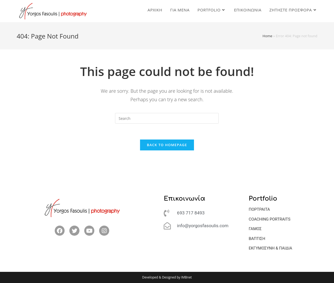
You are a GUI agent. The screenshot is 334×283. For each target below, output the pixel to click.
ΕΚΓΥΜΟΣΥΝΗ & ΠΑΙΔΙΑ (270, 248)
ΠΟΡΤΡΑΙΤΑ (259, 209)
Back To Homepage (167, 144)
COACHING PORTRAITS (269, 219)
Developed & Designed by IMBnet (167, 277)
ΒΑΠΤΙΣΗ (257, 238)
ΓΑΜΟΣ (255, 228)
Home (267, 35)
